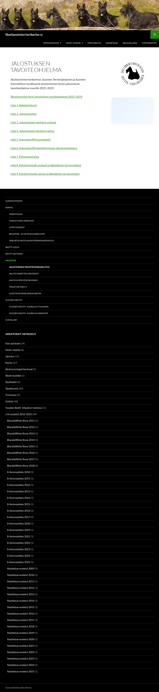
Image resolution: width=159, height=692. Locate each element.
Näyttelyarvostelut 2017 (20, 619)
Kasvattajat (112, 43)
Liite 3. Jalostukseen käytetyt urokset (33, 122)
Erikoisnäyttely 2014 (18, 497)
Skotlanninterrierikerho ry (24, 34)
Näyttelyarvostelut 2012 (20, 587)
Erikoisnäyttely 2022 (18, 542)
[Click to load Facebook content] (132, 109)
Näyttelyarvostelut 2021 (20, 645)
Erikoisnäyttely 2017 (18, 517)
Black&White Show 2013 (21, 433)
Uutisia (9, 401)
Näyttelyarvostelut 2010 (20, 574)
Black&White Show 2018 (21, 465)
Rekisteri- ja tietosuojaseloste (27, 234)
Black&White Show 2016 (21, 452)
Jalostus (10, 260)
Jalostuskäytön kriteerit (24, 273)
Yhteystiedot (17, 227)
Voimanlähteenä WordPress (18, 687)
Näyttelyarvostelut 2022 (20, 652)
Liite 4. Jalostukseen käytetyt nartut (33, 131)
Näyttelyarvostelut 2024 (20, 664)
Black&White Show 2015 (21, 446)
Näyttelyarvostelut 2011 (20, 581)
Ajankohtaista (13, 201)
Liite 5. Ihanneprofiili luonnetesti (30, 139)
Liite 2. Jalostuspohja (23, 113)
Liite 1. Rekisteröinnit (24, 105)
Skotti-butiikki (14, 253)
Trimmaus (10, 394)
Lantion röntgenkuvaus (23, 280)
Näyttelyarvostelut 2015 (20, 607)
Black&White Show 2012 (21, 427)
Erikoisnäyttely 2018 (18, 523)
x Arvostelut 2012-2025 (18, 414)
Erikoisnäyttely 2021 (18, 536)
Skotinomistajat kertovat (19, 369)
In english (11, 319)
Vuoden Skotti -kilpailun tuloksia (28, 306)
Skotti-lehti (12, 247)
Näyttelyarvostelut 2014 (20, 600)
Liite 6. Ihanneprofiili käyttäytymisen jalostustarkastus (44, 148)
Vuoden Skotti (13, 300)
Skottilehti (11, 382)
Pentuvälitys (94, 43)
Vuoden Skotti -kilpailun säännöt (28, 313)
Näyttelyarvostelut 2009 (20, 568)
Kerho (9, 207)
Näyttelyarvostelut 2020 (20, 639)
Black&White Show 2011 (21, 420)
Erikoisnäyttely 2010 (18, 472)
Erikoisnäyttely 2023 (18, 549)
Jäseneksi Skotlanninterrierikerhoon (31, 240)
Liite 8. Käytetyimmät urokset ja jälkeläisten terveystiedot (46, 165)
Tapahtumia (16, 214)
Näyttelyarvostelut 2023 (20, 658)
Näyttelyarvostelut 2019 (20, 632)
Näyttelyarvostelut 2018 (20, 626)
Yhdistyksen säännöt (21, 220)
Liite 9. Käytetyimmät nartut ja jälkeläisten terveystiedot (45, 173)
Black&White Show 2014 (21, 439)
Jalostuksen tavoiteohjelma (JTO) (29, 267)
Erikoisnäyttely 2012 (18, 484)
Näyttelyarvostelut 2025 (20, 671)
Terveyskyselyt (18, 286)
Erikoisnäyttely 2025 (18, 562)
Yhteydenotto (149, 43)
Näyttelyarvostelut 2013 (20, 594)
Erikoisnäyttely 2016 (18, 510)
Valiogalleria (130, 43)
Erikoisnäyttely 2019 (18, 529)
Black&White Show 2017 (21, 459)
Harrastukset (12, 343)
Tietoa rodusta (51, 43)
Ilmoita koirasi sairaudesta (25, 293)
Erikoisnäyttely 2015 (18, 504)
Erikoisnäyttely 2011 (18, 478)
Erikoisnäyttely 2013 (18, 491)
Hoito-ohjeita (73, 43)
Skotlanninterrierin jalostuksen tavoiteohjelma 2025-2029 (46, 96)
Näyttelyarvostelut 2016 (20, 613)
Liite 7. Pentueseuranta (25, 156)
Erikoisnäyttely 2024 (18, 555)
